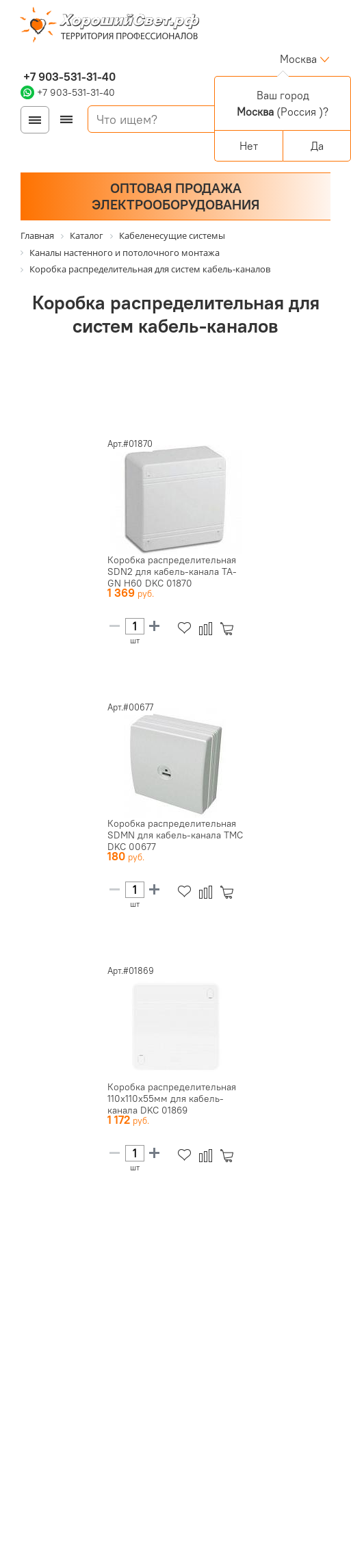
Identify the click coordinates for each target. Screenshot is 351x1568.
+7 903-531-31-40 (68, 76)
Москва (298, 59)
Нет (248, 146)
